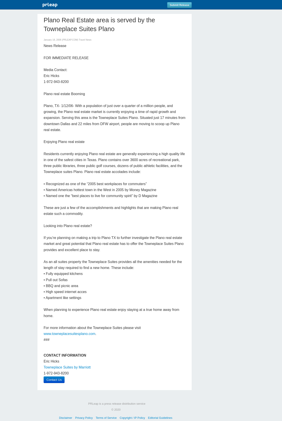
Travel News (85, 40)
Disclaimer (65, 417)
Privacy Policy (84, 417)
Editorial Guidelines (160, 417)
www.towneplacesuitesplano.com (69, 334)
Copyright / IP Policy (132, 417)
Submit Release (179, 5)
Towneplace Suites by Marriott (67, 367)
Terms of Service (106, 417)
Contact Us (54, 380)
